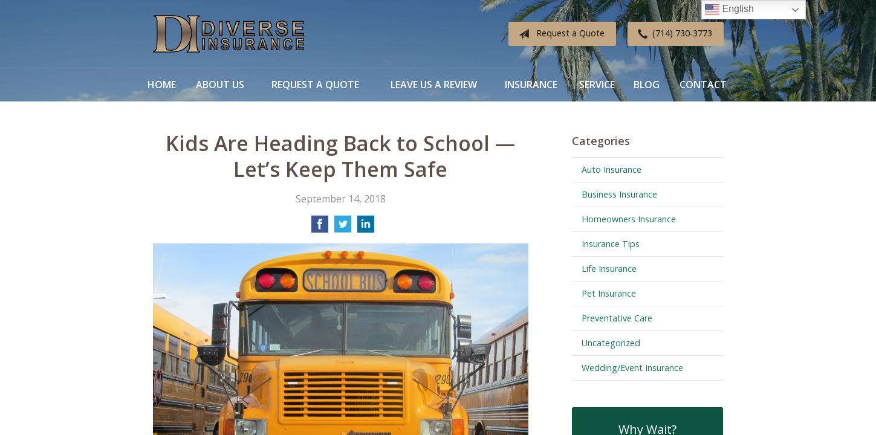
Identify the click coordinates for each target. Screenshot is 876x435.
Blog (647, 84)
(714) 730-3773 (672, 34)
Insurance (531, 84)
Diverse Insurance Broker (228, 34)
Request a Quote (559, 34)
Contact (703, 84)
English (729, 9)
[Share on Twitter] (342, 227)
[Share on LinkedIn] (365, 227)
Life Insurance (609, 268)
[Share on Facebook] (319, 227)
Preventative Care (617, 318)
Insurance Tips (611, 244)
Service (597, 84)
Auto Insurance (611, 169)
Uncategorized (611, 343)
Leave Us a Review (434, 84)
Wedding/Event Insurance (632, 367)
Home (162, 84)
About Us (220, 84)
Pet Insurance (609, 293)
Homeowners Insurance (629, 219)
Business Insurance (619, 194)
